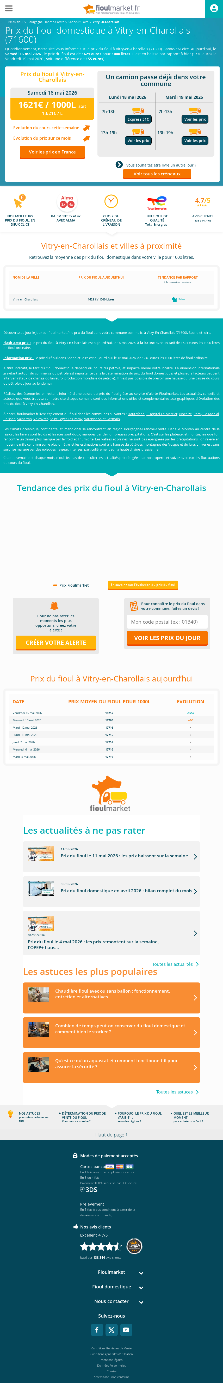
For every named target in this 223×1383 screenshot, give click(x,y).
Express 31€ (138, 119)
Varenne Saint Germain (102, 418)
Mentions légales (111, 1347)
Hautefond (136, 413)
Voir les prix (138, 140)
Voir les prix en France (52, 152)
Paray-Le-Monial (206, 413)
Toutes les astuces (174, 1079)
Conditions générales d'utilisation (111, 1341)
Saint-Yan (24, 418)
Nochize (185, 413)
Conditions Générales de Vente (111, 1335)
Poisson (9, 418)
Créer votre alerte (56, 642)
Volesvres (40, 418)
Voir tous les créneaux (157, 174)
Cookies (111, 1358)
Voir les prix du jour (167, 638)
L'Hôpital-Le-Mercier (161, 413)
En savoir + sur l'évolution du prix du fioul (143, 584)
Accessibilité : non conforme (111, 1364)
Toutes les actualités (172, 951)
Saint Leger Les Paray (66, 418)
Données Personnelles (111, 1352)
